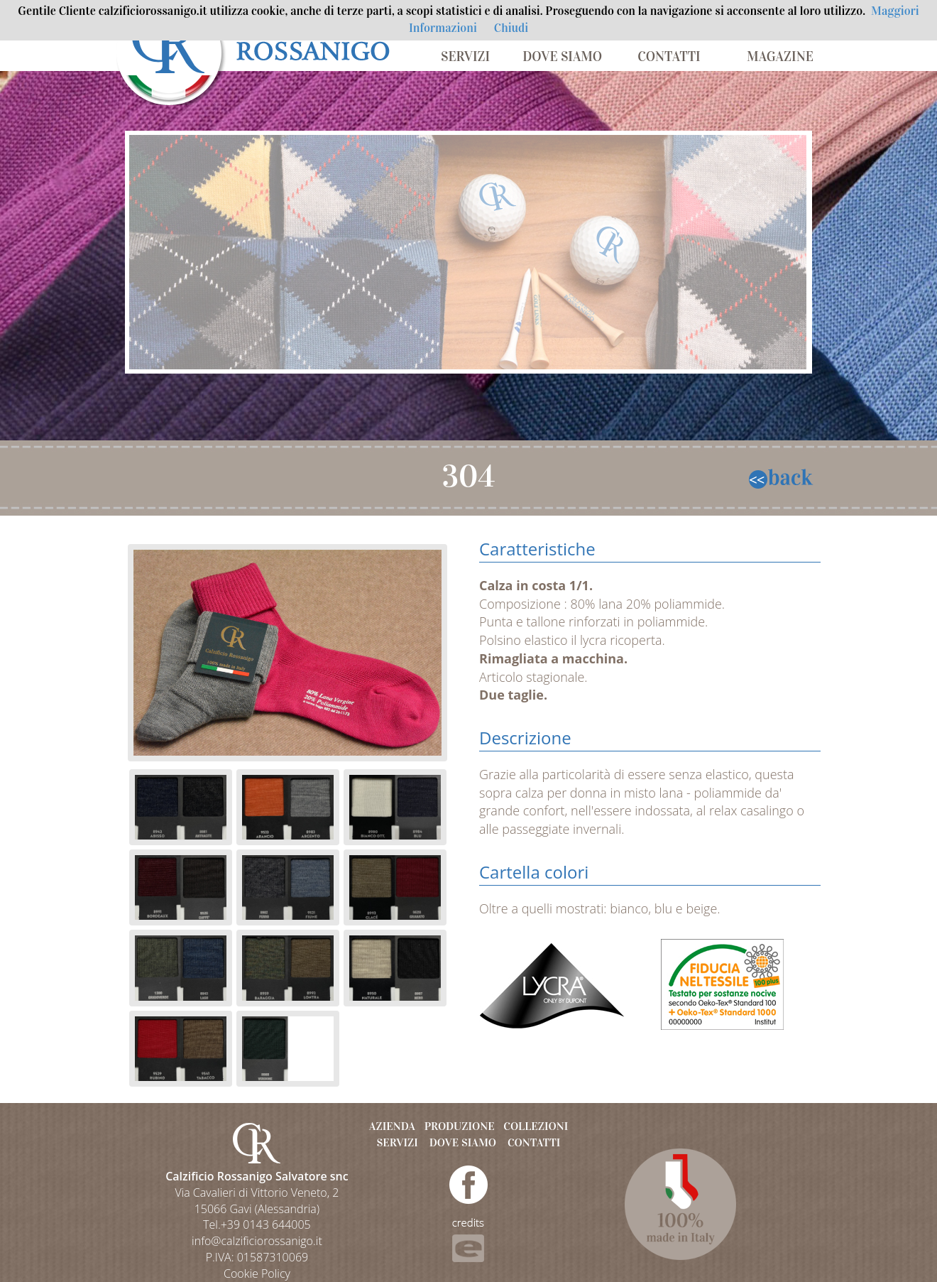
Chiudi (511, 28)
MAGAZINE (780, 56)
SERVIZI (465, 56)
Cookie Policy (257, 1273)
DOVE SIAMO (562, 56)
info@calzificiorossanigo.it (257, 1241)
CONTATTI (668, 56)
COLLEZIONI (535, 1126)
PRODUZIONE (459, 1126)
